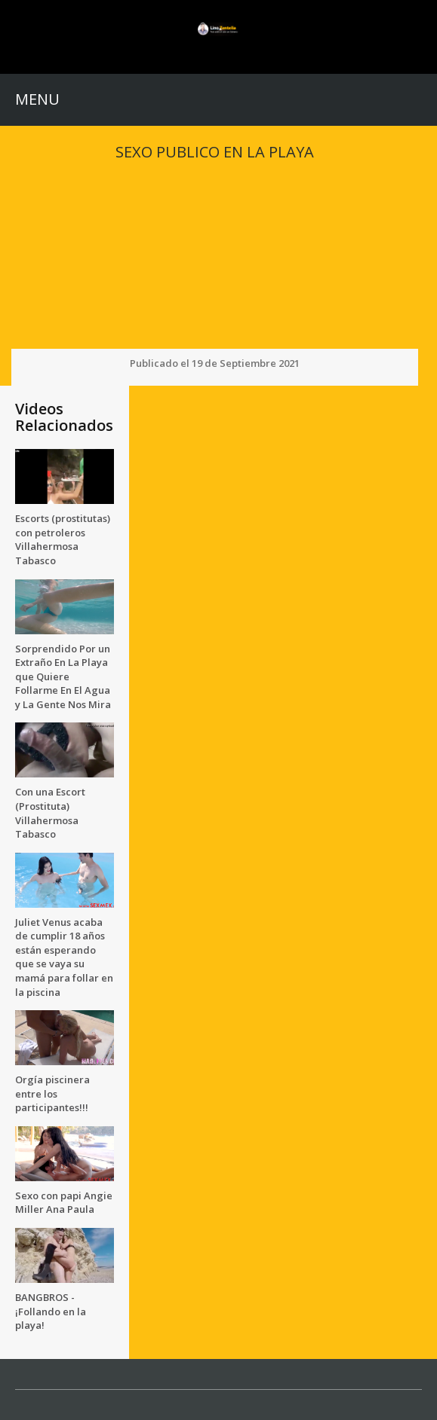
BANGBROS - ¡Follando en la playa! (50, 1311)
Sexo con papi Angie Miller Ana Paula (63, 1203)
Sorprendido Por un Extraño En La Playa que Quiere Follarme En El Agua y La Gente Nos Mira (63, 676)
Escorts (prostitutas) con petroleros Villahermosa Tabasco (62, 539)
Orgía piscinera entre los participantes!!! (52, 1093)
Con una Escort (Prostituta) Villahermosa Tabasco (50, 813)
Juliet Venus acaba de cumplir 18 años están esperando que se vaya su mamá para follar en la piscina (64, 957)
